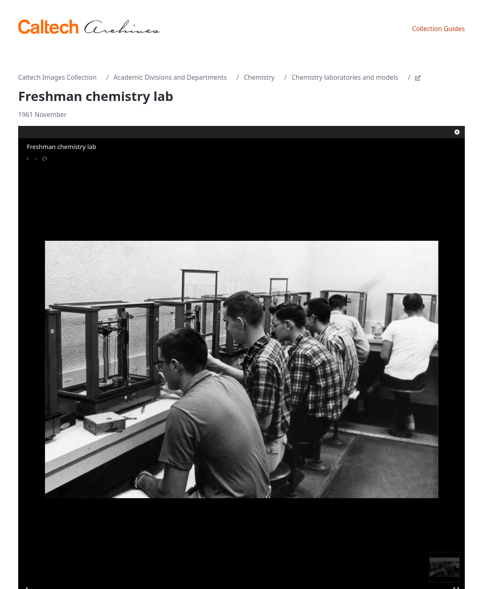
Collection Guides (438, 28)
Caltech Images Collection (57, 77)
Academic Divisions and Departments (170, 77)
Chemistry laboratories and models (345, 77)
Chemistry (259, 77)
